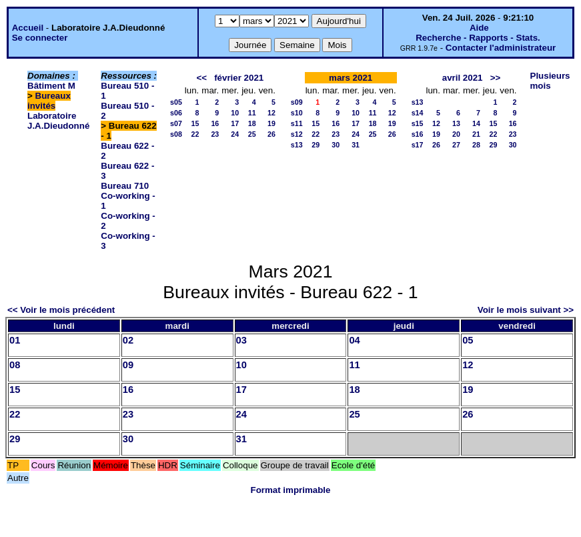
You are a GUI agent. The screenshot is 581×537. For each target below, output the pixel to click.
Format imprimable (291, 490)
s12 (297, 134)
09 (128, 365)
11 (252, 113)
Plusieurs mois (550, 81)
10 (235, 113)
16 (215, 123)
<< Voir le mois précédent (61, 310)
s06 (176, 113)
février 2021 (238, 78)
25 (252, 134)
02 (128, 340)
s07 (176, 123)
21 (476, 134)
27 (456, 145)
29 (316, 145)
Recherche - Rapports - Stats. (478, 38)
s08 (176, 134)
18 (252, 123)
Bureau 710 (125, 186)
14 (476, 123)
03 (241, 340)
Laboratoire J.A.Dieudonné (58, 121)
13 (456, 123)
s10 (297, 113)
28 (476, 145)
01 (14, 340)
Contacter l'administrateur (501, 48)
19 (271, 123)
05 (467, 340)
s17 (418, 145)
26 (271, 134)
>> (495, 78)
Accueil (27, 28)
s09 (297, 102)
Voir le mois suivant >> (526, 310)
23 (215, 134)
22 (195, 134)
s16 (418, 134)
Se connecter (40, 38)
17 (235, 123)
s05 (176, 102)
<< (201, 78)
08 (14, 365)
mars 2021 (350, 78)
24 (235, 134)
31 (356, 145)
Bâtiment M (51, 86)
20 (456, 134)
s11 (297, 123)
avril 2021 (462, 78)
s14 (418, 113)
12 (271, 113)
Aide (479, 28)
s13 (297, 145)
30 (336, 145)
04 (354, 340)
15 (195, 123)
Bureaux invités (49, 101)
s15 (418, 123)
